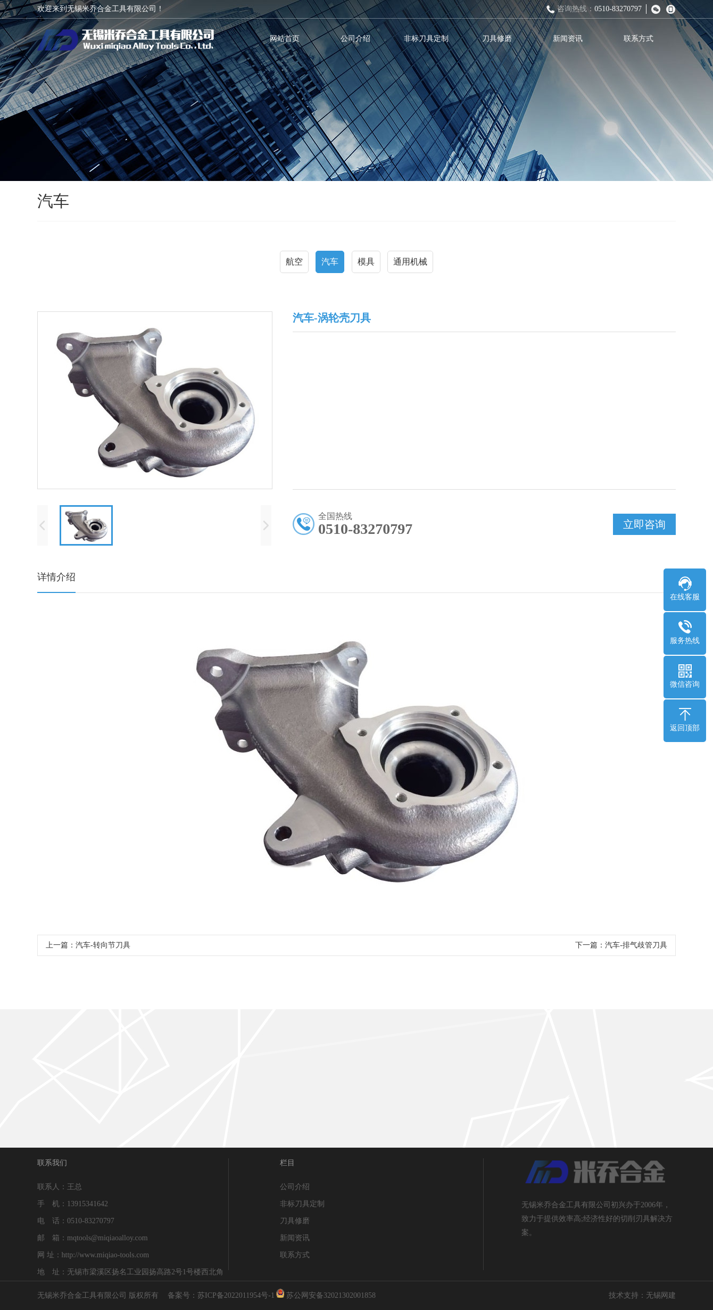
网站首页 (288, 39)
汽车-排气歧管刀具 (636, 949)
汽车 (329, 263)
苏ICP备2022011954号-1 (236, 1295)
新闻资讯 (571, 39)
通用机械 (410, 263)
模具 (366, 263)
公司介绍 (359, 39)
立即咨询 (644, 528)
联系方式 (642, 39)
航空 (294, 263)
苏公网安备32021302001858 (326, 1295)
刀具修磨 (500, 39)
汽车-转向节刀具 (103, 949)
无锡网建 (661, 1295)
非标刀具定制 (429, 39)
